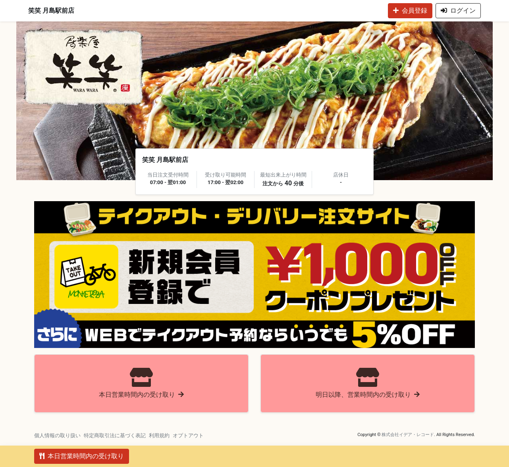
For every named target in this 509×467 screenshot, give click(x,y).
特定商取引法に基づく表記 (115, 435)
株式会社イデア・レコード (408, 434)
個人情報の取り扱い (57, 435)
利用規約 (159, 435)
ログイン (458, 10)
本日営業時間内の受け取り (81, 456)
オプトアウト (188, 435)
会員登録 (410, 10)
